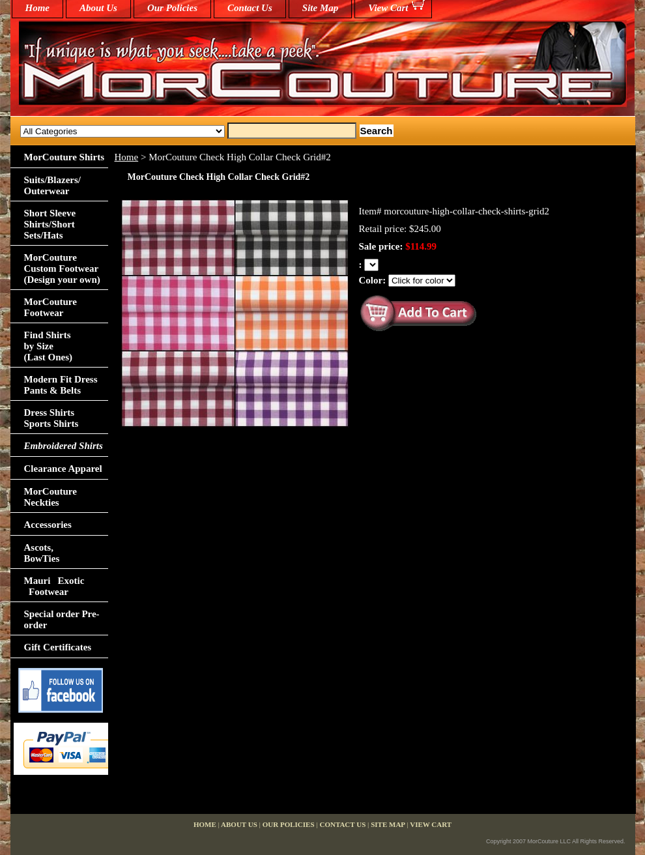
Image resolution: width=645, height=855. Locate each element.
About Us (98, 8)
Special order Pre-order (62, 619)
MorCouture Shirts (64, 157)
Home (127, 157)
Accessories (48, 524)
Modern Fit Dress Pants (61, 385)
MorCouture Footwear (50, 307)
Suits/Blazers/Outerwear (52, 185)
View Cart (388, 8)
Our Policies (172, 8)
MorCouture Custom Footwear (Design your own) (62, 268)
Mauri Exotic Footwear (54, 586)
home (37, 8)
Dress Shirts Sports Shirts (51, 418)
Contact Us (249, 8)
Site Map (320, 8)
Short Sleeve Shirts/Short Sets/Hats (50, 224)
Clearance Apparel (63, 468)
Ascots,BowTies (42, 553)
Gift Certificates (58, 647)
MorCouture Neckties (50, 497)
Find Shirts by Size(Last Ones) (48, 346)
